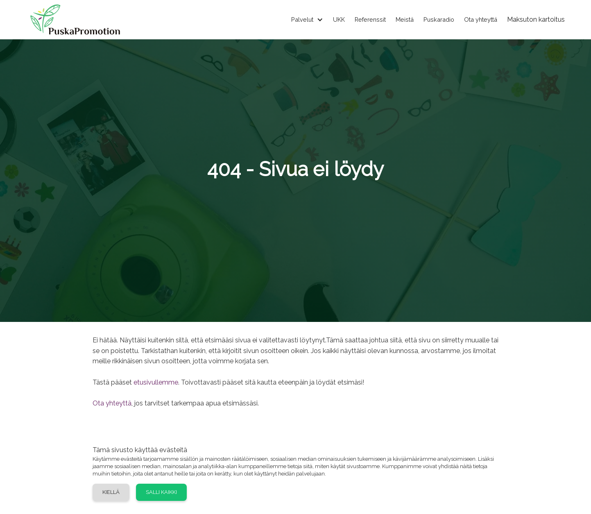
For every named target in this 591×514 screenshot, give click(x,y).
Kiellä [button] (111, 492)
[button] (302, 19)
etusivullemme (156, 382)
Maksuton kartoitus (536, 19)
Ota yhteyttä (480, 19)
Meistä (405, 19)
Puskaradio (438, 19)
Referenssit (370, 19)
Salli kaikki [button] (161, 492)
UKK (339, 19)
